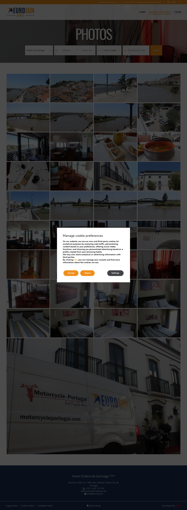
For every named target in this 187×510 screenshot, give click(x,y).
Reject (88, 273)
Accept (71, 273)
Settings (115, 273)
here (76, 259)
